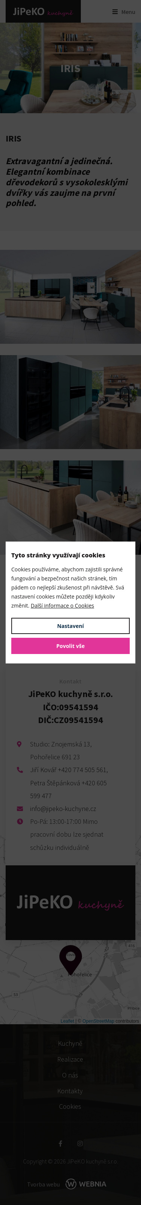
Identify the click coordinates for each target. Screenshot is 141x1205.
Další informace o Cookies (62, 605)
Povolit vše (70, 645)
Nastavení (70, 625)
